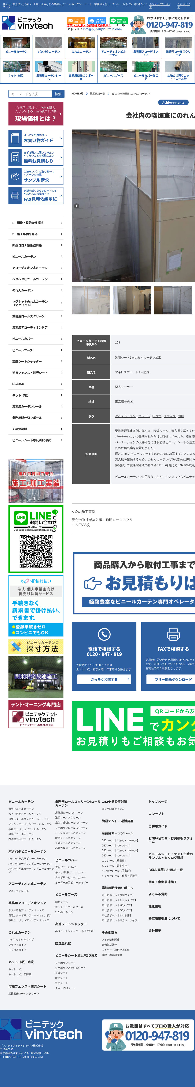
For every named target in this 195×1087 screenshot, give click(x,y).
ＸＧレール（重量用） (114, 860)
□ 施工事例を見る (25, 234)
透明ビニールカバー (66, 867)
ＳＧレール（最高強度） (116, 865)
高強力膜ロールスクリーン (70, 847)
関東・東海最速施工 (162, 882)
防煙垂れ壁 (63, 943)
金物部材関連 (109, 944)
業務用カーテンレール (27, 406)
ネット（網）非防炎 (19, 974)
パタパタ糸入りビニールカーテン (27, 858)
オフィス (170, 416)
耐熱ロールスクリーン (68, 837)
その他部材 (19, 429)
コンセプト (156, 813)
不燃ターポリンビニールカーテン (27, 829)
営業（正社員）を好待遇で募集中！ (89, 25)
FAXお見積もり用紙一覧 (165, 869)
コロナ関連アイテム (113, 808)
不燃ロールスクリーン (68, 842)
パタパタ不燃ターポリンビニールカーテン (31, 870)
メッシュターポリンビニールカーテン (30, 824)
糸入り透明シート (65, 988)
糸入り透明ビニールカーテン (24, 813)
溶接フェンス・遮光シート (30, 372)
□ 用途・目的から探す (28, 222)
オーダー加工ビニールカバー (71, 882)
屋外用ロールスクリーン (69, 812)
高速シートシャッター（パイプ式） (75, 931)
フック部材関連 (110, 939)
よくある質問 (158, 894)
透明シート (61, 982)
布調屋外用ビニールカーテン (24, 839)
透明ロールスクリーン (68, 817)
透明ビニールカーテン (21, 808)
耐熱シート (61, 977)
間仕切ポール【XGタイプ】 (117, 905)
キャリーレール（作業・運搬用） (121, 875)
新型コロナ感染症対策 (27, 245)
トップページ (158, 801)
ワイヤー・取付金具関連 (116, 949)
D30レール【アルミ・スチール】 (120, 840)
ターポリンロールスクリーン (71, 827)
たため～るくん (64, 911)
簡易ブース (61, 901)
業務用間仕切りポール (27, 417)
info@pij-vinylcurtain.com (102, 29)
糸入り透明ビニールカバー (70, 872)
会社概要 (154, 930)
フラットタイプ (17, 944)
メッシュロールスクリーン (70, 832)
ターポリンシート (65, 962)
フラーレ (144, 416)
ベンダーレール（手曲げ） (117, 870)
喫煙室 (156, 416)
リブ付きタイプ (17, 949)
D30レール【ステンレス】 (117, 845)
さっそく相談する (104, 679)
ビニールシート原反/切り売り (32, 440)
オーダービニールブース (69, 906)
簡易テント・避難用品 (117, 821)
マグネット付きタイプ (21, 939)
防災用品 (18, 384)
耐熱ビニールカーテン (21, 834)
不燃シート (61, 972)
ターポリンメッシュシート (70, 967)
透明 (181, 416)
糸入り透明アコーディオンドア (26, 910)
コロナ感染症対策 (114, 801)
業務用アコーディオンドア (30, 327)
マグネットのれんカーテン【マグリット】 (30, 303)
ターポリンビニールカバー (70, 877)
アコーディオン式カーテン (30, 268)
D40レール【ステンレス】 (117, 855)
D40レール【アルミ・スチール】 (120, 850)
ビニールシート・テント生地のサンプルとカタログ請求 (170, 856)
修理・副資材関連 (112, 954)
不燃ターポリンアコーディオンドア (28, 920)
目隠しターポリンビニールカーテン (28, 819)
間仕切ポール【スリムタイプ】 (119, 900)
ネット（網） (21, 395)
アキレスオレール (18, 891)
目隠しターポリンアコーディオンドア (30, 915)
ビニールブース (22, 350)
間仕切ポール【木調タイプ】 (118, 895)
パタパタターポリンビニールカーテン (30, 863)
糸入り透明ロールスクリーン (71, 822)
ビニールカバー (22, 339)
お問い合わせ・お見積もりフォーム (170, 840)
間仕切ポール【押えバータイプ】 (121, 920)
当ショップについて (159, 6)
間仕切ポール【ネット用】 (117, 915)
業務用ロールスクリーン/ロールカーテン (78, 803)
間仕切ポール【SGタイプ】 (117, 910)
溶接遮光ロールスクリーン (23, 993)
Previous (76, 205)
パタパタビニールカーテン (30, 279)
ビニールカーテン (24, 256)
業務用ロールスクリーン (28, 316)
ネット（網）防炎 (21, 962)
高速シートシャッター (27, 361)
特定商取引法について (164, 918)
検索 (58, 94)
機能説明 (154, 906)
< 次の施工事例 (103, 518)
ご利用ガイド (183, 6)
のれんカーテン (22, 290)
